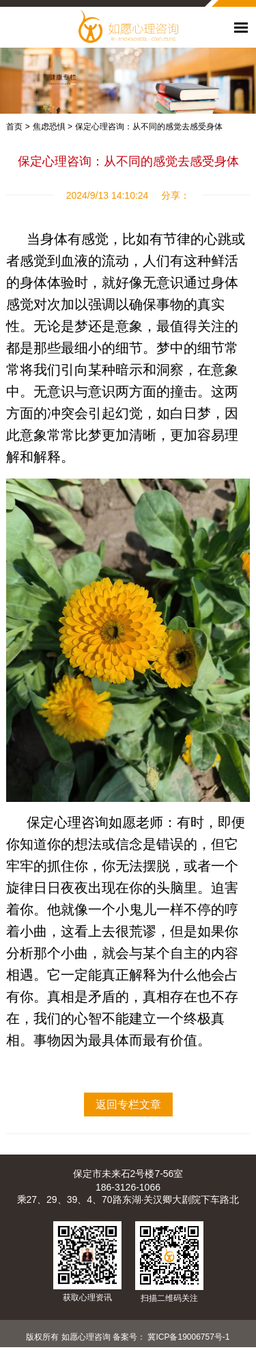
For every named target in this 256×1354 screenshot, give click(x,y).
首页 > (17, 126)
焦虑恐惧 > (52, 126)
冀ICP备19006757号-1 (188, 1337)
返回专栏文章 (128, 1104)
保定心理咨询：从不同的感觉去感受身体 (149, 126)
